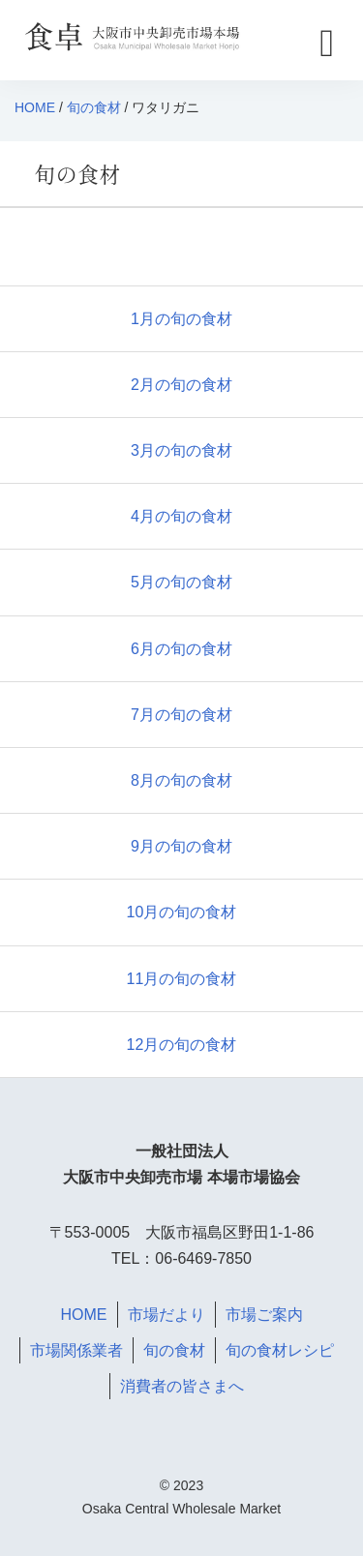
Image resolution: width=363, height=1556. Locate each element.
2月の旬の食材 (181, 384)
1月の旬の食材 (181, 319)
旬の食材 (94, 107)
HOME (35, 107)
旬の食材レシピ (280, 1350)
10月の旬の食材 (182, 912)
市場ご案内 (264, 1314)
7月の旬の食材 (181, 714)
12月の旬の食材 (182, 1044)
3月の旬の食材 (181, 450)
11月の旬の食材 (182, 979)
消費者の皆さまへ (182, 1386)
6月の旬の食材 (181, 649)
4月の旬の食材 (181, 516)
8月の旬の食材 (181, 780)
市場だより (166, 1314)
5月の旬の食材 (181, 582)
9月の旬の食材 (181, 846)
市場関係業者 (76, 1350)
